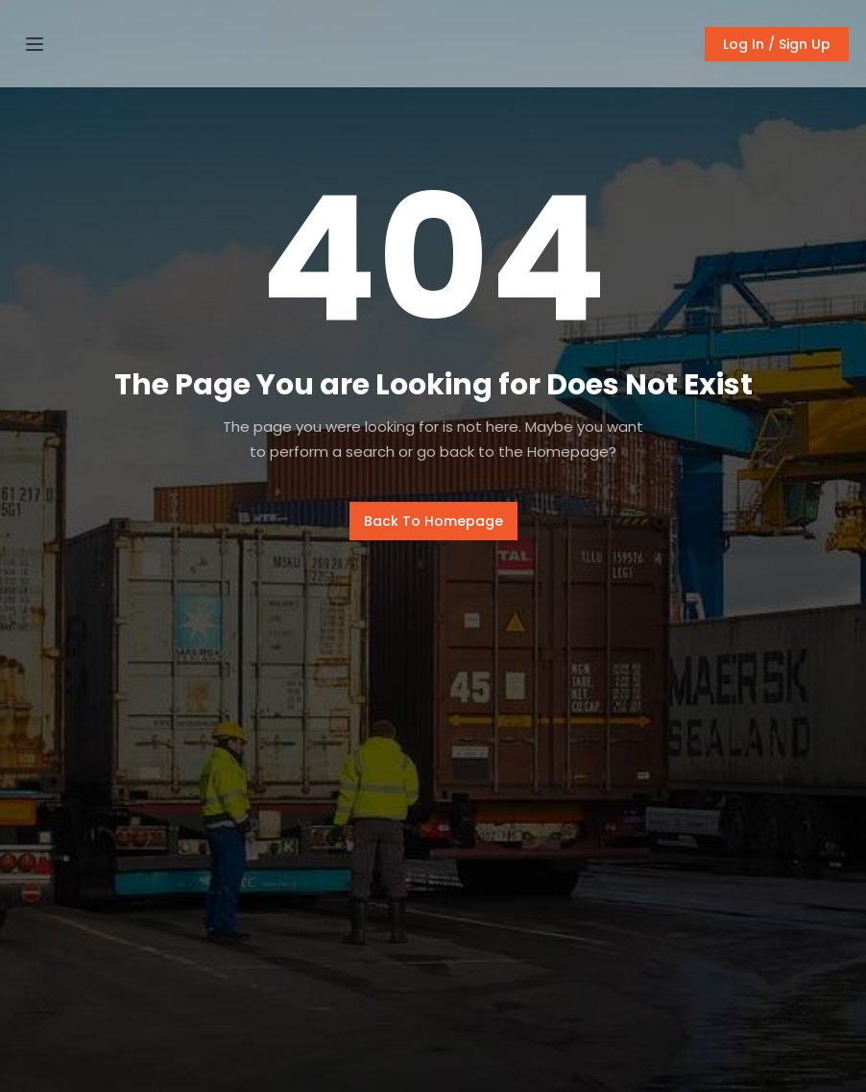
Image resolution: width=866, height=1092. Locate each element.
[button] (34, 44)
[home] (433, 44)
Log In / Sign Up (776, 44)
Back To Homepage (433, 521)
